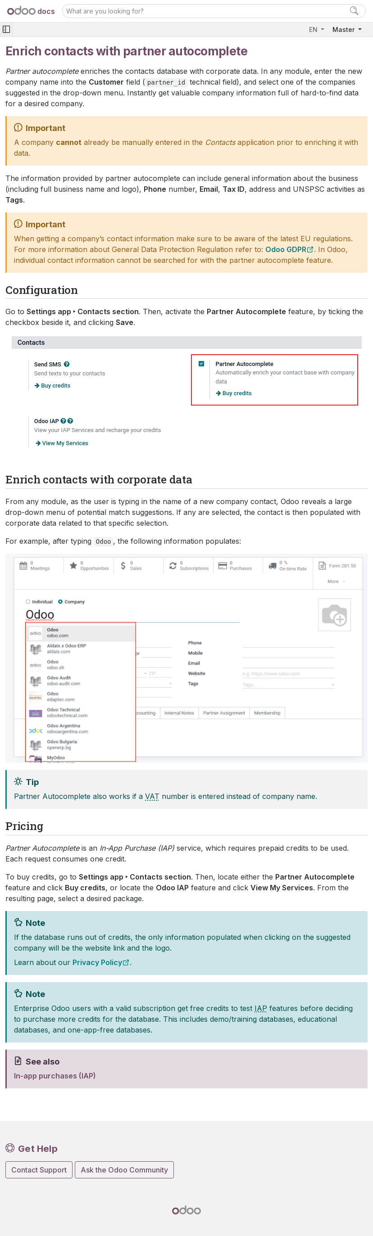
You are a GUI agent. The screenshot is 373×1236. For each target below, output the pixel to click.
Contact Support (39, 1169)
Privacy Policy (97, 962)
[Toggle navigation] (6, 29)
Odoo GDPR (285, 249)
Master (344, 29)
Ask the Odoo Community (124, 1169)
